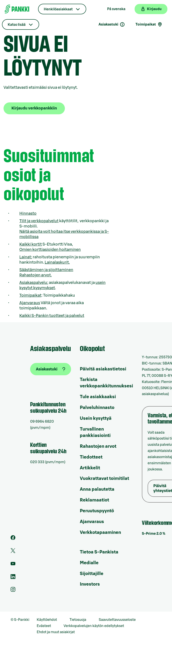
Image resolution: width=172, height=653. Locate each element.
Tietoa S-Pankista (99, 552)
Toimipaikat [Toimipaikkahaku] (149, 24)
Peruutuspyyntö (97, 511)
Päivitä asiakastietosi (103, 369)
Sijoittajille (91, 574)
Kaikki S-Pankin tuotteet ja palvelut (51, 316)
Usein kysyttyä (96, 418)
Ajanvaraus (29, 303)
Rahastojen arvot (98, 446)
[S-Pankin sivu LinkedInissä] (13, 578)
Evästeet (44, 626)
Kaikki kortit (30, 244)
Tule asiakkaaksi (98, 397)
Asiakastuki (112, 24)
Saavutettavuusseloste (117, 620)
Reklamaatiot (94, 500)
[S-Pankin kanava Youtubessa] (13, 565)
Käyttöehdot (47, 620)
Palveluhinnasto (97, 407)
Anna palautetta (97, 489)
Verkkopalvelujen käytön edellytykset (94, 626)
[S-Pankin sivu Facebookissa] (13, 539)
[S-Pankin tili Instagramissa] (13, 590)
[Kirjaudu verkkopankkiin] (151, 9)
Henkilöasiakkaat (58, 9)
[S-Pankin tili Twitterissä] (13, 552)
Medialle (89, 563)
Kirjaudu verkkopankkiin (34, 108)
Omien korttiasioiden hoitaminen (50, 250)
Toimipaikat (30, 295)
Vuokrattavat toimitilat (104, 478)
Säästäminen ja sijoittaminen (46, 270)
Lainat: (25, 257)
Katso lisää (17, 24)
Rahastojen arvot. (35, 275)
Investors (90, 584)
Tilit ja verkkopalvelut (39, 221)
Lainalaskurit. (57, 262)
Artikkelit (90, 468)
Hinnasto (28, 213)
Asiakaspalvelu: (33, 283)
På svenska (116, 9)
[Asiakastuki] (50, 369)
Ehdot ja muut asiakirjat (56, 632)
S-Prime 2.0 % (153, 533)
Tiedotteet (91, 457)
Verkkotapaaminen (100, 532)
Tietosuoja (78, 620)
